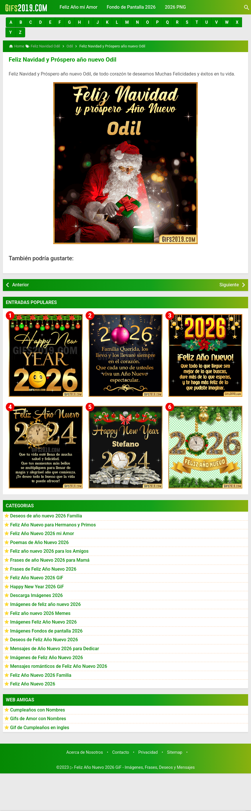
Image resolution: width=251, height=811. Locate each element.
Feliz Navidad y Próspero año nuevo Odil (61, 59)
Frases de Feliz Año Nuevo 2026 (43, 568)
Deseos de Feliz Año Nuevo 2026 (44, 639)
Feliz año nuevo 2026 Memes (40, 612)
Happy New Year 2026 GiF (37, 586)
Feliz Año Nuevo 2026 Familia (40, 674)
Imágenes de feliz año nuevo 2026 (45, 604)
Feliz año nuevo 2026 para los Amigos (49, 551)
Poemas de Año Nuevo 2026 (39, 542)
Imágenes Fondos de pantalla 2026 (46, 630)
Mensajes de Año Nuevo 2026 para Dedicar (54, 648)
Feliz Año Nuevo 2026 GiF (36, 577)
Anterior (20, 284)
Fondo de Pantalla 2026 (131, 7)
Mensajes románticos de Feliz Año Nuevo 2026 (58, 665)
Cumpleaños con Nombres (37, 709)
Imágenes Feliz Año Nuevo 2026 (43, 621)
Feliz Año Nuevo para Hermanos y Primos (53, 524)
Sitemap (174, 751)
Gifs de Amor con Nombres (38, 718)
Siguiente (229, 284)
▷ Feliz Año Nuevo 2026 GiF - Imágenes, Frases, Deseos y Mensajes (132, 766)
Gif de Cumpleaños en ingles (39, 727)
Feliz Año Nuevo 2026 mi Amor (42, 533)
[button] (11, 22)
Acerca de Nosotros (84, 751)
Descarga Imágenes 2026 (36, 595)
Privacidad (148, 751)
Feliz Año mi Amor (78, 7)
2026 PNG (175, 7)
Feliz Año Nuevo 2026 (32, 683)
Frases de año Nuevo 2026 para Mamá (50, 559)
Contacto (120, 751)
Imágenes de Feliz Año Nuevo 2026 (46, 657)
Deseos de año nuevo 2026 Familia (46, 515)
